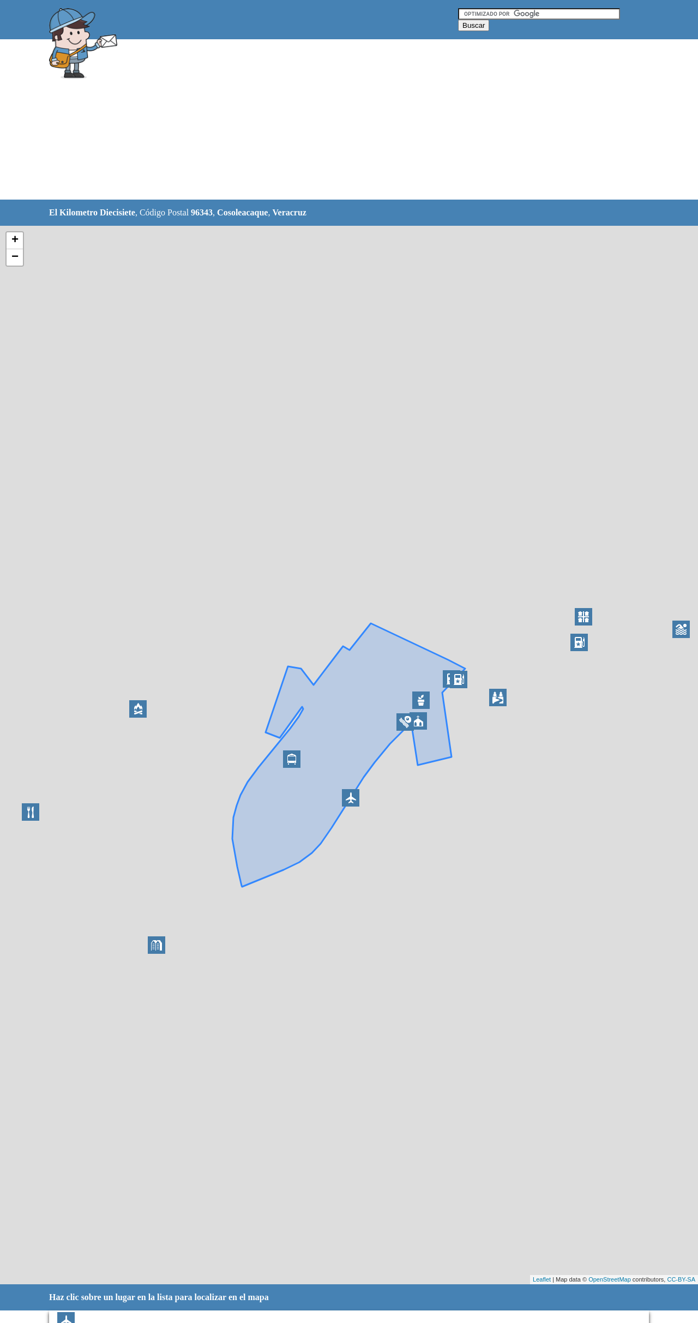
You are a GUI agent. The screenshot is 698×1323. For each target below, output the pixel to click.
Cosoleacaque (242, 212)
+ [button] (15, 240)
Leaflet (542, 1279)
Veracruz (289, 212)
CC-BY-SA (681, 1279)
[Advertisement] (321, 120)
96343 (202, 212)
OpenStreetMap (609, 1279)
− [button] (15, 257)
